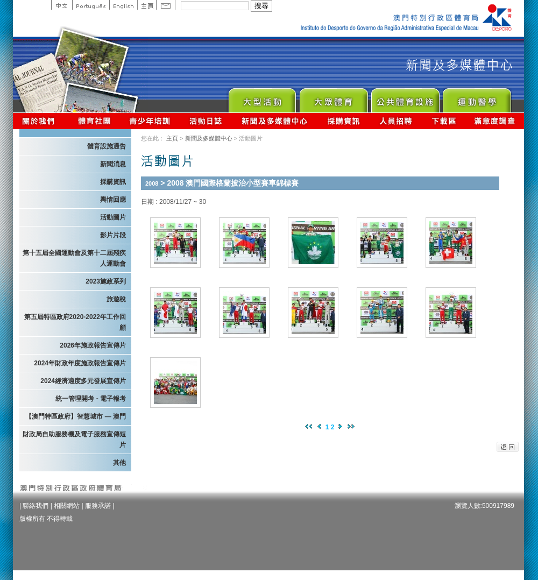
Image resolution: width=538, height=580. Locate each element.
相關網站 (67, 506)
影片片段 (113, 235)
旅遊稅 (116, 299)
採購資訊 (343, 120)
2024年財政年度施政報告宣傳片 (80, 363)
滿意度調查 (495, 120)
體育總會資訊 (94, 120)
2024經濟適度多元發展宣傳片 (83, 381)
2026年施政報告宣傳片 (93, 345)
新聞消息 (113, 164)
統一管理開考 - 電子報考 (90, 398)
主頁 (146, 5)
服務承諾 (98, 506)
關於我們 (40, 120)
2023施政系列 (106, 281)
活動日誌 (206, 120)
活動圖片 (113, 217)
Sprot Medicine (476, 97)
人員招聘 (395, 120)
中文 (61, 5)
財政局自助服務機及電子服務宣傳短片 (74, 439)
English (123, 5)
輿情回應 (113, 199)
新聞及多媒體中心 (275, 120)
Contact (165, 5)
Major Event (262, 97)
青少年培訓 (150, 120)
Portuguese (90, 5)
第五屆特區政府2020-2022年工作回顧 (75, 322)
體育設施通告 (106, 146)
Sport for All (333, 97)
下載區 (443, 120)
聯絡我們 (35, 506)
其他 (119, 462)
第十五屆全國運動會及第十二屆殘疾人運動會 (74, 258)
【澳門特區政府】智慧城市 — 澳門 (75, 416)
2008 (151, 183)
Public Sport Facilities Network (405, 97)
